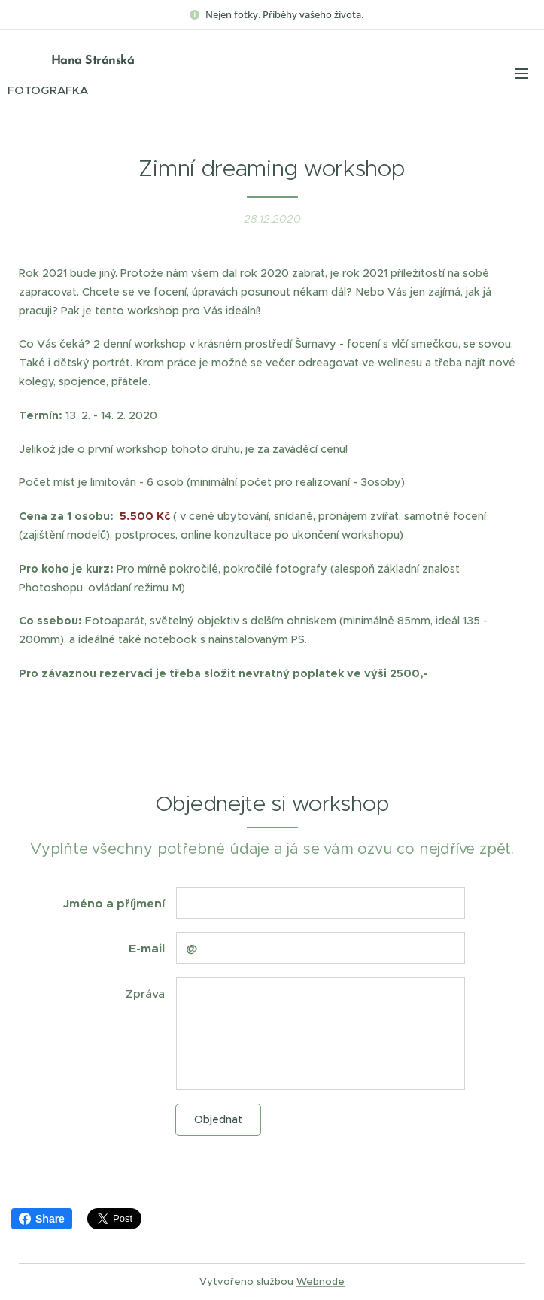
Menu (521, 73)
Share (42, 1219)
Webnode (320, 1281)
